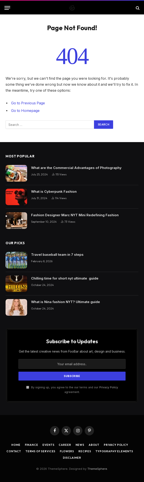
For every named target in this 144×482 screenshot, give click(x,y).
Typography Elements (114, 451)
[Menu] (7, 8)
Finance (31, 444)
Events (48, 444)
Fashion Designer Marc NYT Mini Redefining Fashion (75, 215)
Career (65, 444)
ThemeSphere (97, 468)
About (94, 444)
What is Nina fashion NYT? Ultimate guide (65, 302)
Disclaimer (72, 457)
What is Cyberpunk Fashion (54, 191)
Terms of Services (40, 451)
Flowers (67, 451)
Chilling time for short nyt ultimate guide (64, 278)
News (80, 444)
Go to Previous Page (28, 103)
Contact (13, 451)
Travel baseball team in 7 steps (57, 254)
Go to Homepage (25, 111)
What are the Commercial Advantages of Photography (76, 168)
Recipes (84, 451)
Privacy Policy (108, 387)
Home (15, 444)
